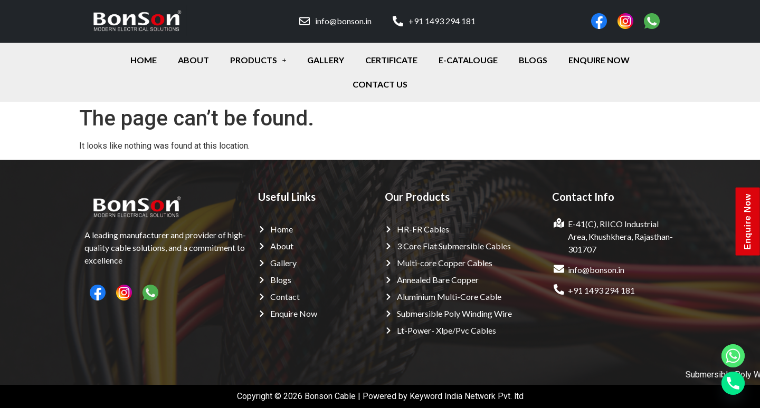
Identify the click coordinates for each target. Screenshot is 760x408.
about (193, 60)
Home (143, 60)
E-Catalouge (468, 60)
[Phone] (733, 383)
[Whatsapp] (733, 355)
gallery (325, 60)
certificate (391, 60)
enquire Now (599, 60)
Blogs (533, 60)
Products (258, 60)
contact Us (380, 84)
